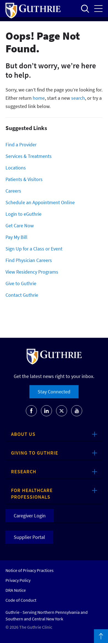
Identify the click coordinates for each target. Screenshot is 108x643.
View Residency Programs (31, 272)
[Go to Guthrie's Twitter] (61, 410)
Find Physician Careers (28, 260)
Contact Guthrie (21, 295)
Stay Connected (54, 391)
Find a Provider (21, 144)
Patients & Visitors (24, 179)
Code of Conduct (20, 600)
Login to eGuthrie (23, 214)
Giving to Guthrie (34, 453)
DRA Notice (15, 590)
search (78, 98)
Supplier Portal (29, 537)
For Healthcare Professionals (32, 493)
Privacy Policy (18, 580)
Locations (15, 167)
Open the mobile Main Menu (98, 8)
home (39, 98)
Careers (13, 191)
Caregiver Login (30, 515)
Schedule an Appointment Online (40, 202)
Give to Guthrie (20, 283)
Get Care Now (19, 225)
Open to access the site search (85, 8)
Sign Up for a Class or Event (33, 248)
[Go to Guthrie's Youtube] (76, 410)
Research (23, 471)
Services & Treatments (28, 156)
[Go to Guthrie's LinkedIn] (46, 410)
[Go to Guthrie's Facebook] (31, 410)
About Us (23, 434)
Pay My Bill (16, 237)
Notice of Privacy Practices (29, 570)
